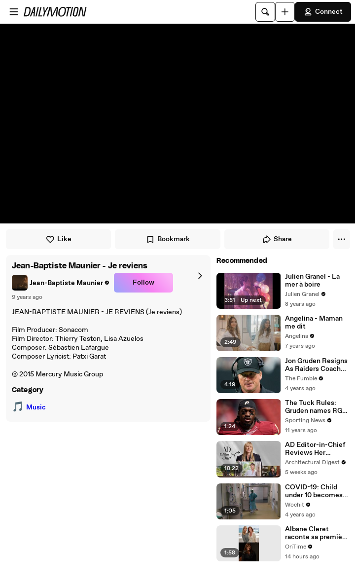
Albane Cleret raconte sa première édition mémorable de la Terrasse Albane (317, 533)
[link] (61, 283)
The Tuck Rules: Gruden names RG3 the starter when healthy (315, 407)
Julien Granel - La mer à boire (312, 281)
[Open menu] (14, 12)
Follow (143, 282)
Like (58, 239)
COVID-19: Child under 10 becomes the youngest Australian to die (314, 491)
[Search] (265, 12)
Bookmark (167, 239)
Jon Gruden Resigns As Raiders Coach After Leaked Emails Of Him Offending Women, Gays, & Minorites (316, 365)
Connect (323, 12)
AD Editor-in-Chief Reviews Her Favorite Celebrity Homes (315, 449)
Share (277, 239)
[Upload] (285, 12)
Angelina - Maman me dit (314, 322)
